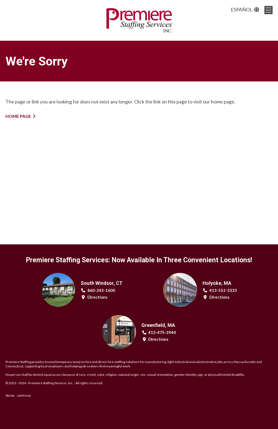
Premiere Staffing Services (139, 20)
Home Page (18, 116)
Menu (268, 10)
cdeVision (24, 395)
